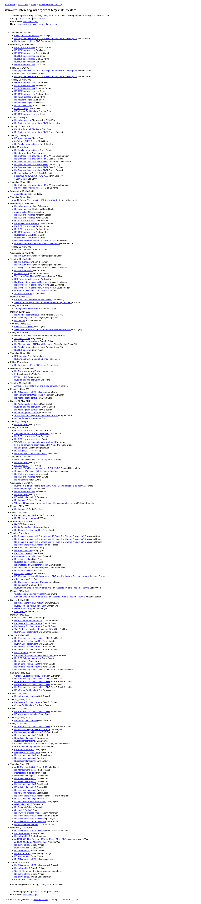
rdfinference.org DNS (24, 326)
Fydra (17, 374)
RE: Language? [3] (22, 489)
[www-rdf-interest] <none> (26, 824)
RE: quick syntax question (26, 714)
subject (42, 19)
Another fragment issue (25, 418)
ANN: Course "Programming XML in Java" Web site (37, 200)
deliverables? (20, 880)
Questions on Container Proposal (29, 594)
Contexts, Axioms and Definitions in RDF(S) (34, 744)
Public (33, 4)
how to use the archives (26, 24)
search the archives (48, 24)
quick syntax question (24, 749)
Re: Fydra (18, 371)
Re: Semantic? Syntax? (25, 807)
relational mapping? (23, 804)
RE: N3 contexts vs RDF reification (30, 606)
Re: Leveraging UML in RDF (27, 41)
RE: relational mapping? (25, 497)
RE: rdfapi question (23, 548)
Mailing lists (23, 4)
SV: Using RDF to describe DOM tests (31, 268)
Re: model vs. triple (23, 100)
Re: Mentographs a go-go (26, 518)
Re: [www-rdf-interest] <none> (28, 813)
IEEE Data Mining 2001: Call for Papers (32, 460)
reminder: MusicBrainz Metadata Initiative (33, 299)
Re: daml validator (22, 173)
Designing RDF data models (27, 752)
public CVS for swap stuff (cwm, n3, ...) (32, 176)
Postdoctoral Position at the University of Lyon (35, 241)
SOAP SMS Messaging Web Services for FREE (36, 415)
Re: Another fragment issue (26, 144)
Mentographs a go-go (24, 773)
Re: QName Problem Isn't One (28, 530)
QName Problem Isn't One (26, 705)
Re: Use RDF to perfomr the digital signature (34, 655)
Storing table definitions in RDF (28, 309)
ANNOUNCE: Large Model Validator (30, 842)
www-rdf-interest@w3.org (50, 4)
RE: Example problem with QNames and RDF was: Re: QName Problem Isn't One (51, 576)
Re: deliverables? (22, 833)
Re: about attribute (22, 153)
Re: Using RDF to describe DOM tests (31, 285)
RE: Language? (21, 424)
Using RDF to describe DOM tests (29, 291)
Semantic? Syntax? (23, 810)
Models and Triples (23, 74)
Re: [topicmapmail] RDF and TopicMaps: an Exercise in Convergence (45, 38)
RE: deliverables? (22, 848)
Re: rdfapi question (23, 553)
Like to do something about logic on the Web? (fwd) (37, 445)
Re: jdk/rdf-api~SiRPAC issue (27, 129)
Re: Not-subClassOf (23, 250)
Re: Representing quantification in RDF (32, 638)
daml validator (20, 179)
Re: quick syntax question (26, 696)
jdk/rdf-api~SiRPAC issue (25, 141)
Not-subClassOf (21, 273)
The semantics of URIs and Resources (31, 433)
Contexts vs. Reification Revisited (29, 676)
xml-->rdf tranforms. (23, 293)
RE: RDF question (22, 350)
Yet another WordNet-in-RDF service (31, 276)
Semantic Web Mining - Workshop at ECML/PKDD (37, 468)
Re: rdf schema (21, 480)
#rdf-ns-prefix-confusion (25, 556)
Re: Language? (21, 448)
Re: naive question (22, 97)
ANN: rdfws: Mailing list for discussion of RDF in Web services (42, 329)
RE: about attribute (22, 138)
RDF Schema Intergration (26, 747)
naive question (21, 212)
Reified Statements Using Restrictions (31, 395)
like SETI (18, 524)
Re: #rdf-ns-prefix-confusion (27, 398)
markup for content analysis (26, 35)
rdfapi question (21, 579)
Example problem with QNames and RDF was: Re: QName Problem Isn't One (49, 597)
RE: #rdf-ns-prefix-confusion (27, 380)
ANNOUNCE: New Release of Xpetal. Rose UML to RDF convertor (44, 839)
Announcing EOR (22, 338)
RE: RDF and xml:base (24, 50)
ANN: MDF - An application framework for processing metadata (43, 302)
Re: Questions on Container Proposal (31, 565)
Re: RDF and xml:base (24, 47)
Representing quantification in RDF (30, 732)
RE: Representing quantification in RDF (32, 729)
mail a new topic (30, 21)
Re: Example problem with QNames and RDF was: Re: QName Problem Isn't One (51, 536)
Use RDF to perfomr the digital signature (32, 871)
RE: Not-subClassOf (23, 235)
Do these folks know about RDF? (29, 188)
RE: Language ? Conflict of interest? (30, 453)
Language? (19, 611)
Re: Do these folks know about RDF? (31, 123)
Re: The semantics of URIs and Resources (33, 344)
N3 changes (19, 320)
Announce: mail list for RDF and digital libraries (35, 386)
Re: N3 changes (21, 318)
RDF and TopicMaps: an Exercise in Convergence (37, 243)
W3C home (10, 4)
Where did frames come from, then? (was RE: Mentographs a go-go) (45, 503)
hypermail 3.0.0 (40, 899)
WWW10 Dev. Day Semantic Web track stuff (34, 442)
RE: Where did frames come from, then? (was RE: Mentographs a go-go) (47, 486)
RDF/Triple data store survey (27, 279)
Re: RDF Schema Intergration (27, 658)
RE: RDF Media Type (24, 609)
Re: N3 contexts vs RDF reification (30, 392)
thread (21, 19)
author (29, 19)
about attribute (20, 194)
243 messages (17, 16)
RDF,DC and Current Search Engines (31, 359)
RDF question (20, 356)
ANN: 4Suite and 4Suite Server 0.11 (30, 767)
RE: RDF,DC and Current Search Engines (33, 336)
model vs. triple (21, 108)
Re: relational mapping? (25, 515)
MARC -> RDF (21, 377)
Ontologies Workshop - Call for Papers (31, 471)
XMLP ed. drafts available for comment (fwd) (34, 629)
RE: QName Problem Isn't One (28, 111)
